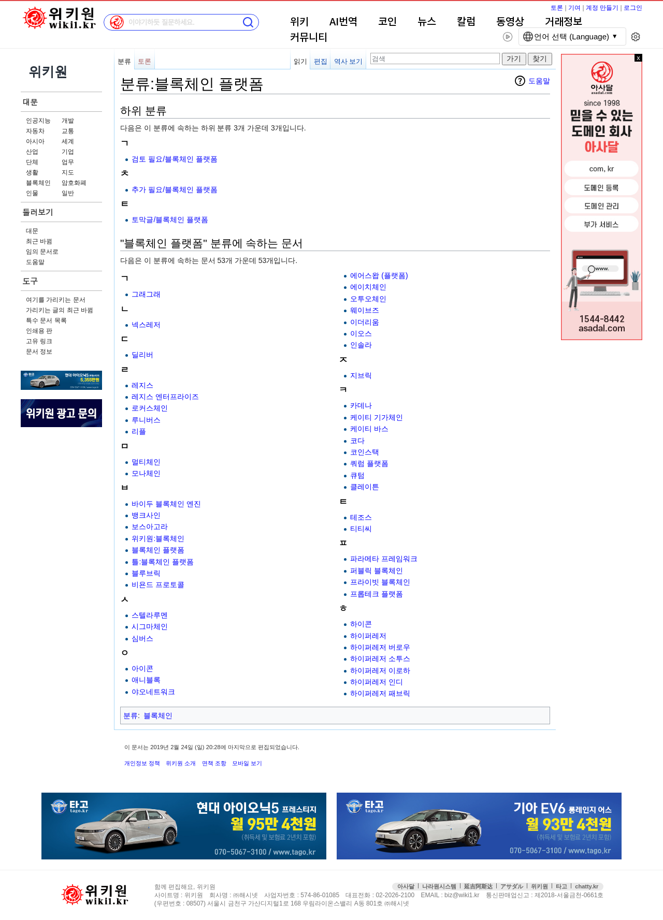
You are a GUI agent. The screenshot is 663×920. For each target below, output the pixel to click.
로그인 (633, 7)
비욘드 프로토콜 (158, 584)
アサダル (511, 886)
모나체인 (146, 473)
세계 (68, 141)
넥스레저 (146, 324)
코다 (357, 440)
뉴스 (426, 22)
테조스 (361, 517)
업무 (68, 162)
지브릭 (361, 375)
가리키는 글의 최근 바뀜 (59, 310)
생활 (32, 172)
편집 (320, 61)
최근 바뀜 (39, 241)
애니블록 (146, 680)
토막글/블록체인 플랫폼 (170, 219)
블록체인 (38, 182)
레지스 (142, 385)
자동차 (35, 131)
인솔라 (361, 345)
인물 (32, 193)
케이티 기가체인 (376, 417)
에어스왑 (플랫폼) (379, 275)
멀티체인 (146, 462)
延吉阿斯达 (478, 886)
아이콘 (142, 668)
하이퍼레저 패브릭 (380, 693)
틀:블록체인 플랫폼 (163, 562)
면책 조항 (214, 763)
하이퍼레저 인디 (376, 682)
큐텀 (357, 475)
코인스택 (364, 452)
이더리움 (364, 322)
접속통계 (619, 895)
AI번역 (343, 22)
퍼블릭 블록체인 (376, 570)
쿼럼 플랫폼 (369, 463)
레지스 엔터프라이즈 (165, 396)
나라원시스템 (439, 886)
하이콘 (361, 624)
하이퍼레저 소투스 (380, 658)
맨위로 (641, 895)
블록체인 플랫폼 (158, 550)
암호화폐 (74, 182)
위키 (299, 22)
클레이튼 (364, 487)
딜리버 (142, 355)
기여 (574, 7)
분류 (124, 61)
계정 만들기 (602, 7)
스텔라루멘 (150, 615)
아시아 (35, 141)
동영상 (510, 22)
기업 (68, 151)
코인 (387, 22)
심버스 (142, 638)
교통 (68, 131)
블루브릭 (146, 573)
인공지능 (38, 120)
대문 (30, 101)
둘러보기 (37, 212)
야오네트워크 (153, 692)
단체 (32, 162)
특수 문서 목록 (46, 320)
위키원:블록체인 (158, 538)
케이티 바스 (369, 429)
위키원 (539, 886)
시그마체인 (150, 626)
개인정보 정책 (142, 763)
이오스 (361, 333)
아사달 (405, 886)
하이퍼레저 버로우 (380, 647)
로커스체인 (150, 408)
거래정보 (563, 22)
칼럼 (466, 22)
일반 (68, 193)
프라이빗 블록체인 (380, 582)
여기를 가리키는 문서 (55, 299)
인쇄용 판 (39, 330)
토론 (557, 7)
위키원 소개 (181, 763)
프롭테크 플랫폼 (376, 594)
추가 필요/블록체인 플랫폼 (175, 189)
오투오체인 (368, 299)
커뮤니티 (308, 38)
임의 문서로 (42, 251)
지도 (68, 172)
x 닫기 (638, 58)
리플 (139, 431)
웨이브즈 (364, 310)
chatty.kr (586, 886)
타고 (561, 886)
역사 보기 (348, 61)
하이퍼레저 (368, 636)
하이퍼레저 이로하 (380, 670)
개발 (68, 120)
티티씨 (361, 528)
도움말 (35, 262)
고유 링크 (39, 341)
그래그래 (146, 294)
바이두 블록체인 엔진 (166, 504)
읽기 (300, 61)
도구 (30, 280)
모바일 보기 (247, 763)
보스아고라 (150, 526)
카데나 (361, 405)
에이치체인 (368, 287)
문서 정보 (39, 351)
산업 (32, 151)
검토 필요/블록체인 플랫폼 (175, 159)
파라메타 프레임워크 (383, 558)
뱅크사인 (146, 515)
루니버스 (146, 420)
